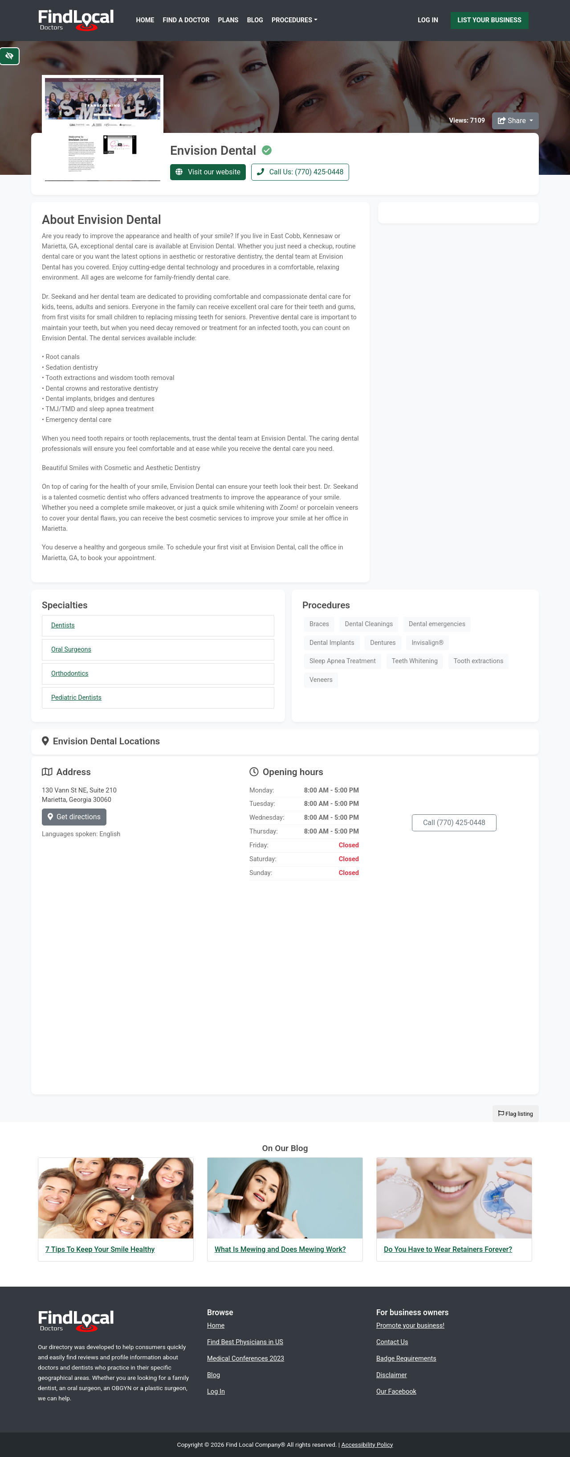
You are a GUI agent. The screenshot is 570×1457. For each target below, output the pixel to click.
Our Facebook (396, 1391)
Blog (255, 20)
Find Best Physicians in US (245, 1342)
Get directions (74, 817)
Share (513, 120)
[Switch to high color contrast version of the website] (9, 56)
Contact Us (392, 1342)
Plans (228, 20)
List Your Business (489, 20)
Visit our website (207, 172)
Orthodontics (69, 673)
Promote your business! (410, 1325)
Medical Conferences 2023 (245, 1358)
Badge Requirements (406, 1358)
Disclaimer (391, 1375)
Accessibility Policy (367, 1444)
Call (454, 822)
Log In (428, 20)
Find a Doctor (186, 20)
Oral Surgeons (71, 649)
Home (145, 20)
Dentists (63, 625)
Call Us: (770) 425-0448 (300, 172)
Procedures (292, 20)
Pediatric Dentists (76, 698)
